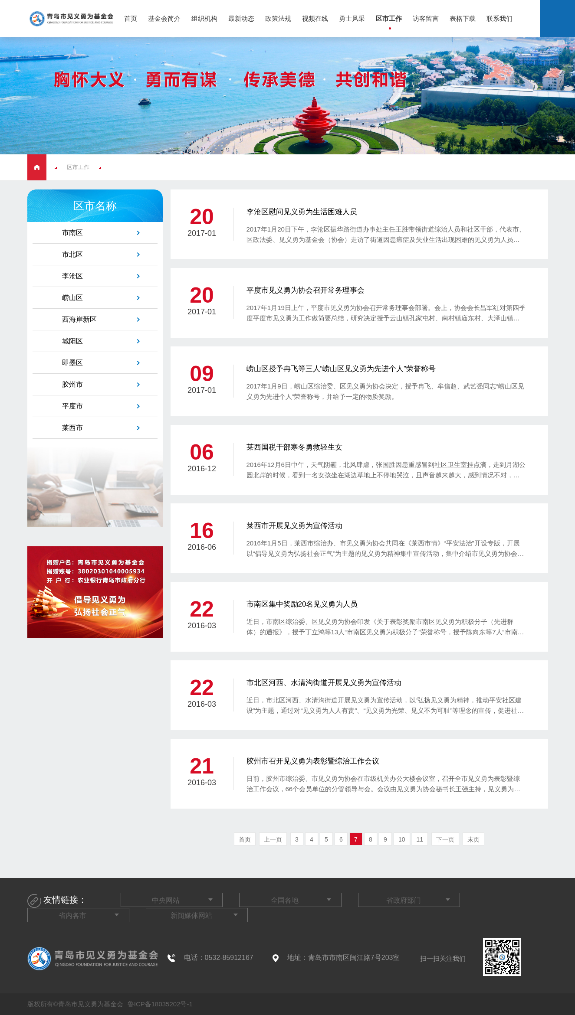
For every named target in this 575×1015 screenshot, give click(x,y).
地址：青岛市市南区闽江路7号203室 (343, 957)
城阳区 (72, 341)
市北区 (72, 254)
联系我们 (499, 18)
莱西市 (72, 427)
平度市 (72, 406)
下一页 (445, 839)
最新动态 (241, 18)
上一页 (273, 839)
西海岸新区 (79, 319)
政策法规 (278, 18)
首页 (130, 18)
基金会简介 (164, 18)
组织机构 (204, 18)
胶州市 (72, 384)
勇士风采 (352, 18)
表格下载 (463, 18)
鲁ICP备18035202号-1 (159, 1004)
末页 (473, 839)
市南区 (72, 232)
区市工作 (389, 18)
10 (401, 839)
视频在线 (315, 18)
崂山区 (72, 297)
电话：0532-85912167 (218, 957)
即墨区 (72, 362)
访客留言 (426, 18)
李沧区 (72, 276)
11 (420, 839)
